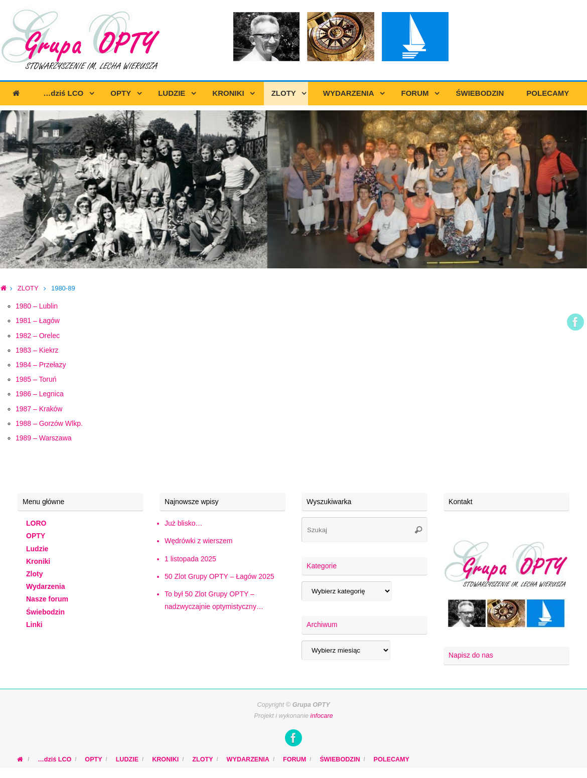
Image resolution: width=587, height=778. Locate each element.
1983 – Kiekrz (37, 350)
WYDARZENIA (248, 759)
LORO (36, 523)
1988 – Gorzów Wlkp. (49, 423)
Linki (34, 624)
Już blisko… (183, 523)
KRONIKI (165, 759)
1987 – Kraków (39, 409)
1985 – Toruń (36, 379)
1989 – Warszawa (44, 438)
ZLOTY (28, 288)
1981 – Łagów (38, 321)
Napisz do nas (471, 655)
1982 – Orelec (38, 336)
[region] (293, 189)
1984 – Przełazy (41, 365)
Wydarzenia (45, 586)
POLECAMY (391, 759)
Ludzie (37, 549)
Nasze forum (47, 599)
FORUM (294, 759)
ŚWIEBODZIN (340, 759)
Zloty (34, 574)
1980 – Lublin (37, 306)
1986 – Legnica (40, 394)
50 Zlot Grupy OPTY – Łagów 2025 (219, 576)
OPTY (35, 536)
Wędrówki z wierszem (198, 541)
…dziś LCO (54, 759)
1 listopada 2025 (190, 559)
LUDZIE (127, 759)
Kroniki (38, 561)
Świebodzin (45, 612)
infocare (322, 715)
